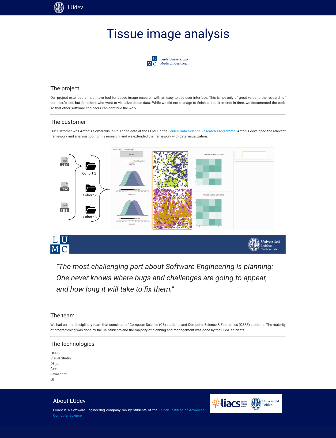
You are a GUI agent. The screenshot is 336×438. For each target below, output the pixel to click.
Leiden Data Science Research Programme (201, 131)
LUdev (68, 7)
